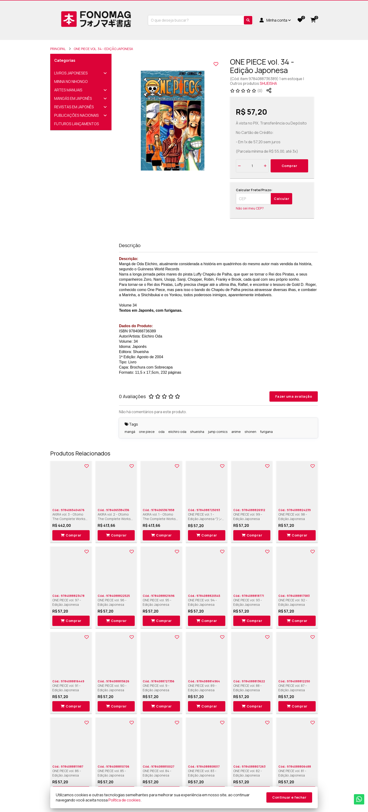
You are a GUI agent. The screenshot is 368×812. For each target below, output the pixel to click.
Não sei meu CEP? (250, 208)
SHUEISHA (268, 83)
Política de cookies (124, 800)
